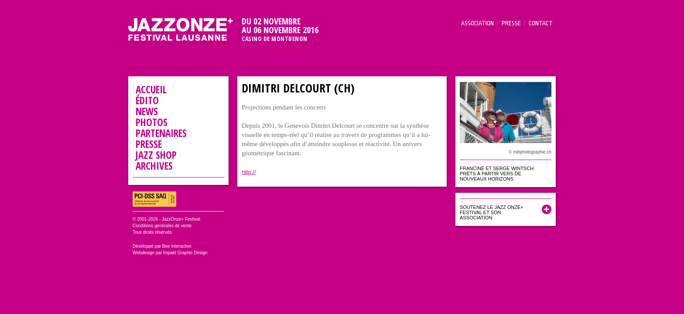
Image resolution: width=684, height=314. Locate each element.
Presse (511, 23)
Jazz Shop (156, 155)
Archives (154, 166)
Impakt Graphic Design (185, 252)
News (147, 111)
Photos (152, 122)
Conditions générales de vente (162, 225)
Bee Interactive (177, 246)
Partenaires (161, 133)
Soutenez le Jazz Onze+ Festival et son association (491, 212)
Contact (541, 23)
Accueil (151, 89)
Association (477, 23)
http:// (249, 172)
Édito (147, 100)
